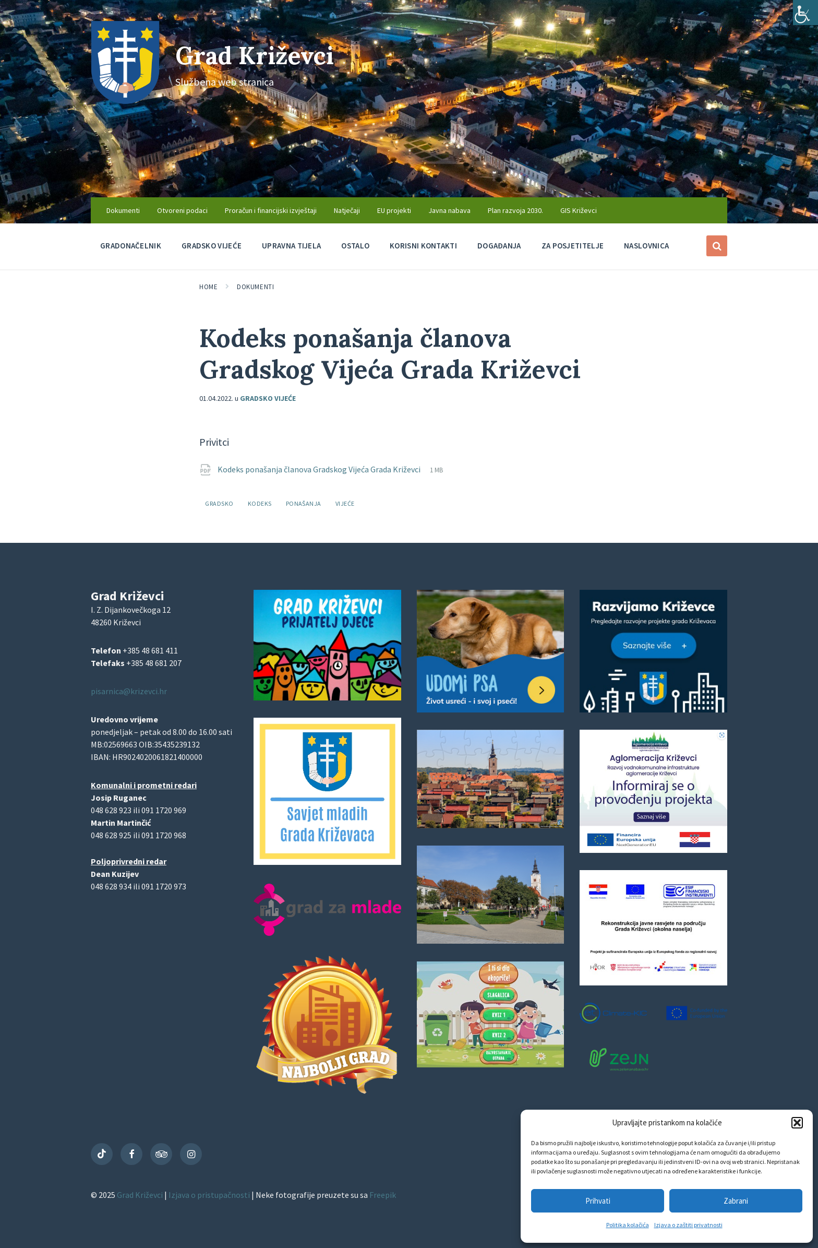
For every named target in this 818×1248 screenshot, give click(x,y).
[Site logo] (125, 101)
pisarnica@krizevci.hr (129, 691)
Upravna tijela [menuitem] (291, 246)
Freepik (382, 1195)
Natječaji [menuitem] (347, 210)
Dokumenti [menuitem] (123, 210)
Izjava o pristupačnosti (210, 1195)
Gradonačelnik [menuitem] (130, 246)
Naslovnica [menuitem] (646, 246)
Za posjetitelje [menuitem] (573, 246)
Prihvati (597, 1201)
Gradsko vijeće (268, 398)
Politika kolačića (627, 1225)
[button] (797, 1123)
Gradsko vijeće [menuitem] (212, 246)
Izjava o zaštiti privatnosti (688, 1225)
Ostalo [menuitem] (355, 246)
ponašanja (303, 503)
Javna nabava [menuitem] (449, 210)
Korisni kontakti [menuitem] (423, 246)
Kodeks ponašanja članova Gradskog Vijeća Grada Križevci (320, 469)
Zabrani (736, 1201)
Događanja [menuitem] (499, 246)
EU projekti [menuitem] (394, 210)
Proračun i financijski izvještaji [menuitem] (271, 210)
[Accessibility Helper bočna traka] (805, 12)
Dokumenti (255, 286)
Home (208, 286)
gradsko (219, 503)
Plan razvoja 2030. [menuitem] (515, 210)
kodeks (260, 503)
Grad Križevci (258, 55)
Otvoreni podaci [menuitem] (182, 210)
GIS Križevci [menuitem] (578, 210)
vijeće (345, 503)
